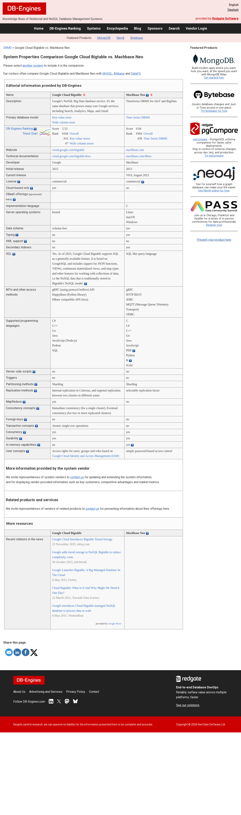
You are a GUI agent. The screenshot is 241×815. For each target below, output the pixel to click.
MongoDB (103, 38)
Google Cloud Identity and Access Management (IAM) (85, 456)
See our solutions (187, 705)
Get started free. (214, 77)
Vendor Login (196, 28)
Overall (74, 133)
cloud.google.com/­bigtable (68, 149)
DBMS (7, 48)
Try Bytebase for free (214, 111)
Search (174, 28)
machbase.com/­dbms (138, 156)
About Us (19, 691)
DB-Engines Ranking (65, 28)
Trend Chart (30, 133)
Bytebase (136, 38)
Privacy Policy (75, 691)
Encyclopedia (117, 28)
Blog (137, 28)
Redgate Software (225, 18)
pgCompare (200, 139)
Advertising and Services (45, 691)
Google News (114, 623)
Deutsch (233, 10)
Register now (214, 225)
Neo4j (120, 38)
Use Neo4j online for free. (214, 190)
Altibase (119, 73)
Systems (94, 28)
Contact (94, 691)
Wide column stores (82, 143)
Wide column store (63, 122)
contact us (77, 477)
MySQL (107, 73)
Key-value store (62, 117)
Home (38, 28)
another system (33, 65)
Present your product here (214, 239)
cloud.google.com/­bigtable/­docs (71, 156)
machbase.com (135, 149)
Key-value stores (80, 138)
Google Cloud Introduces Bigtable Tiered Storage (82, 539)
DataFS (136, 73)
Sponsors (154, 28)
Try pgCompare (214, 155)
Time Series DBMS (138, 117)
